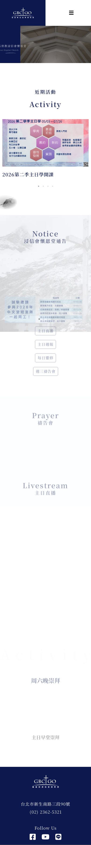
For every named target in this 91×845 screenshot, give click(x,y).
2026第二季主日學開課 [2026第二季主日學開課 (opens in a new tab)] (28, 174)
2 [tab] (43, 186)
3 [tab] (48, 186)
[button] (60, 13)
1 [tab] (38, 186)
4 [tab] (52, 186)
